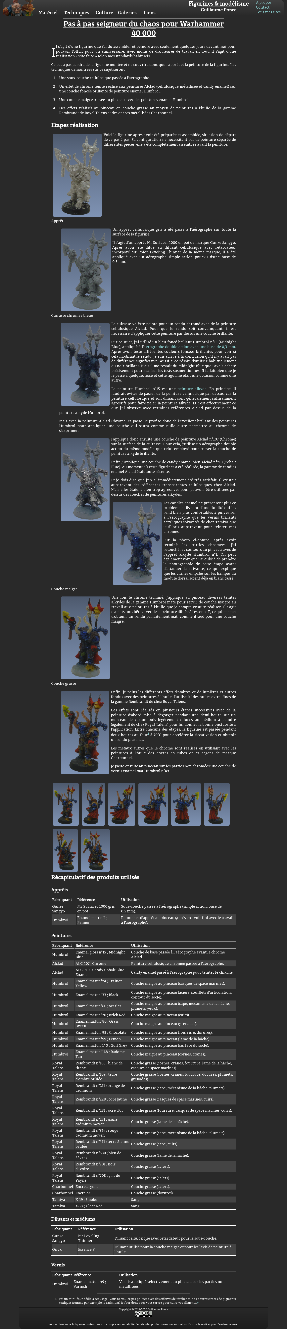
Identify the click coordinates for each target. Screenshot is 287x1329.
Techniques (76, 13)
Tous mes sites (268, 12)
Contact (262, 7)
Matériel (48, 13)
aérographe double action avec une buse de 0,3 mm (189, 346)
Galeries (127, 13)
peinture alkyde (192, 388)
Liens (149, 13)
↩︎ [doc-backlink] (198, 1302)
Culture (104, 13)
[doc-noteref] (148, 734)
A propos (263, 2)
